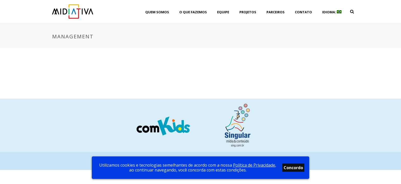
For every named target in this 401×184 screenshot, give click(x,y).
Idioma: (331, 12)
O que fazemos (193, 12)
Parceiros (275, 12)
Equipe (223, 12)
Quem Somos (157, 12)
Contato (303, 12)
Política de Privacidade (254, 165)
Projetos (247, 12)
